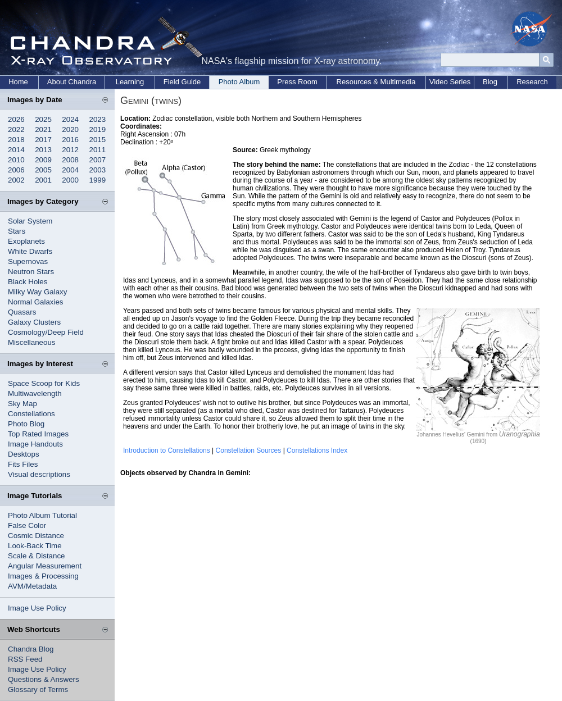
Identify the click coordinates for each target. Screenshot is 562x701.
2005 (43, 170)
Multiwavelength (35, 393)
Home (18, 82)
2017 (43, 139)
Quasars (22, 312)
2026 (16, 119)
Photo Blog (26, 424)
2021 (43, 129)
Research (532, 82)
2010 (16, 160)
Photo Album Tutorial (42, 515)
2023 (97, 119)
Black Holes (27, 281)
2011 (97, 149)
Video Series (449, 82)
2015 (97, 139)
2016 (70, 139)
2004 (70, 170)
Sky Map (22, 403)
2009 (43, 160)
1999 (97, 180)
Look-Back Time (35, 545)
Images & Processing (43, 576)
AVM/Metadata (32, 586)
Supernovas (28, 261)
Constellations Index (317, 450)
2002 (16, 180)
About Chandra (71, 82)
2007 (97, 160)
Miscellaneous (31, 342)
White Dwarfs (30, 251)
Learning (130, 82)
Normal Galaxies (36, 302)
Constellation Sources (249, 450)
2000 (70, 180)
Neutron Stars (31, 271)
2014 (16, 149)
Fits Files (23, 464)
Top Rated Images (38, 434)
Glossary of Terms (38, 689)
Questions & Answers (43, 679)
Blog (490, 82)
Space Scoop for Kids (44, 383)
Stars (16, 231)
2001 (43, 180)
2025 (43, 119)
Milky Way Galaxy (37, 292)
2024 (70, 119)
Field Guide (182, 82)
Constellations (31, 413)
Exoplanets (26, 241)
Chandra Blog (31, 649)
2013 (43, 149)
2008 (70, 160)
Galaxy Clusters (34, 322)
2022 (16, 129)
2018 (16, 139)
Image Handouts (35, 444)
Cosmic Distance (36, 535)
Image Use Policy (37, 608)
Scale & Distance (36, 556)
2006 (16, 170)
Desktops (23, 454)
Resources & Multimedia (376, 82)
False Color (27, 525)
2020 (70, 129)
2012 (70, 149)
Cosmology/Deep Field (46, 332)
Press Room (297, 82)
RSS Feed (25, 659)
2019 (97, 129)
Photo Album (239, 82)
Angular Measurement (44, 566)
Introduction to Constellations (166, 450)
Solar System (30, 221)
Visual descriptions (39, 474)
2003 (97, 170)
